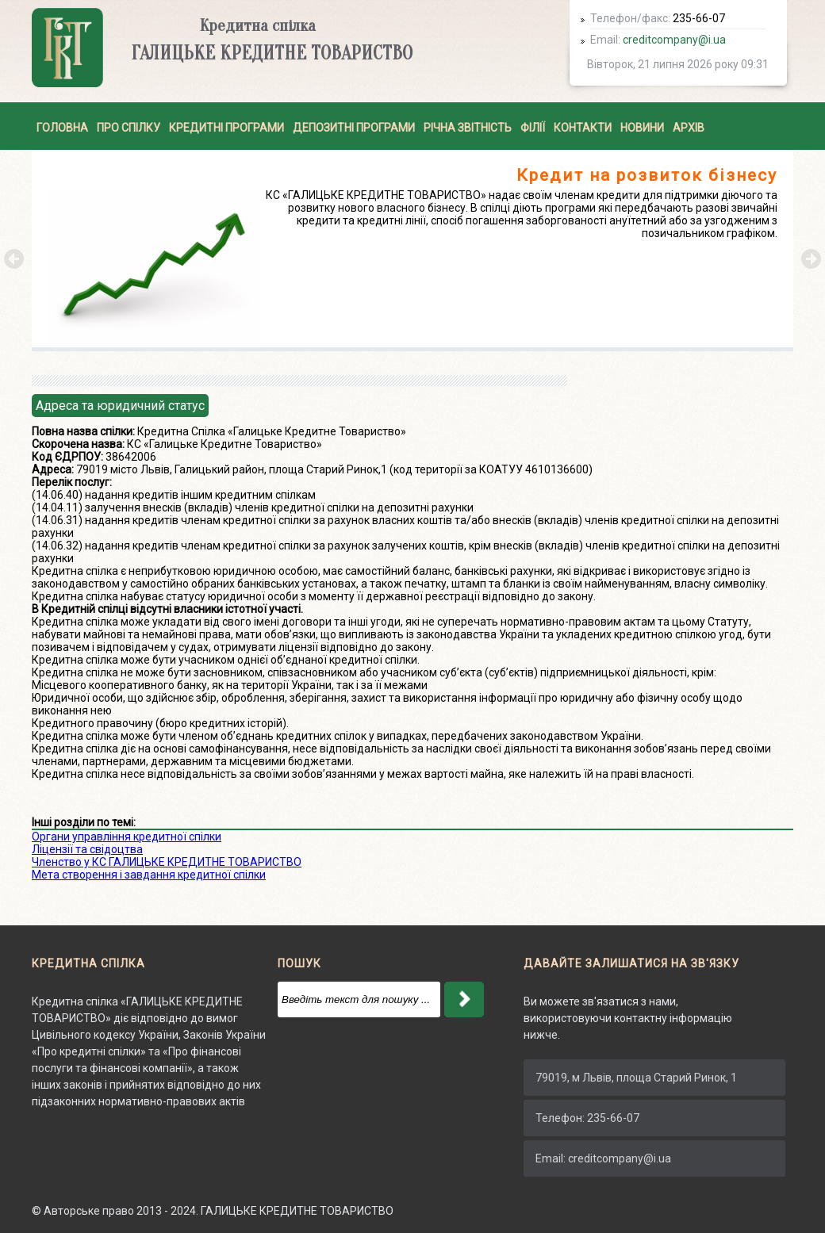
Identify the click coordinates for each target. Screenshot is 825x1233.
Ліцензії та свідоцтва (87, 849)
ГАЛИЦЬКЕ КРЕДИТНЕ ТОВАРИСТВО (297, 1210)
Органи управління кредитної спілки (126, 836)
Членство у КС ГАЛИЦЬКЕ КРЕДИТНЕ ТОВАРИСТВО (166, 862)
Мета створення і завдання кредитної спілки (149, 874)
